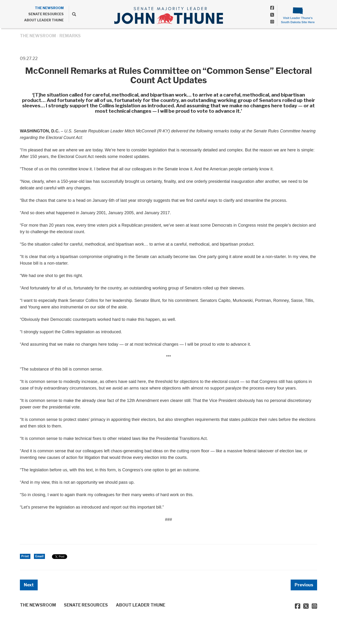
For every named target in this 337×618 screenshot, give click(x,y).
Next (29, 584)
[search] (72, 14)
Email (39, 556)
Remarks (70, 35)
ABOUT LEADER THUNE (44, 20)
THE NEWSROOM (49, 8)
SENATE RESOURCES (46, 14)
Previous (304, 584)
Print (25, 556)
